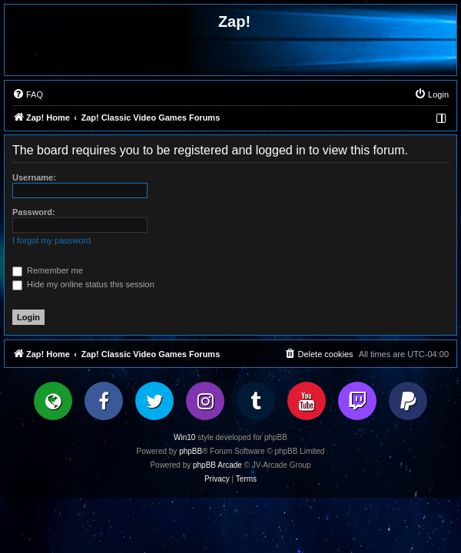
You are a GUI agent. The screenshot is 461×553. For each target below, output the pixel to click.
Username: (34, 177)
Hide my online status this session (83, 284)
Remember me (47, 270)
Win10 (184, 437)
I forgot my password (51, 240)
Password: (33, 212)
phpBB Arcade (217, 465)
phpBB (190, 451)
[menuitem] (27, 94)
